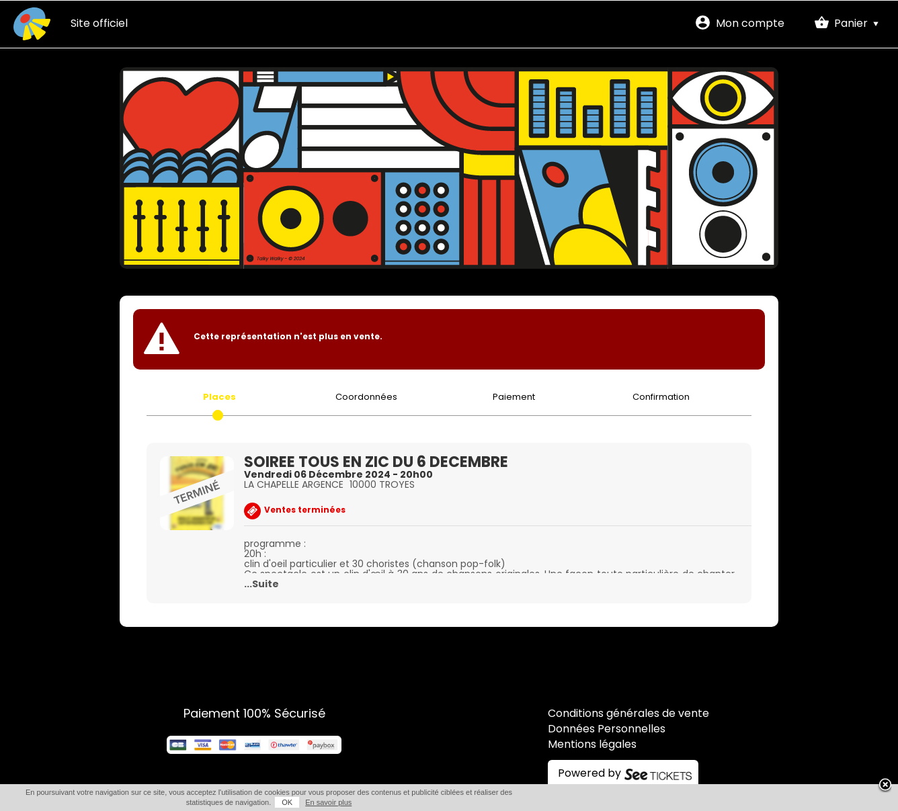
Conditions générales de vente (628, 714)
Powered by (589, 774)
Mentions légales (592, 745)
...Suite (261, 585)
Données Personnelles (606, 729)
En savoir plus (328, 802)
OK (287, 802)
